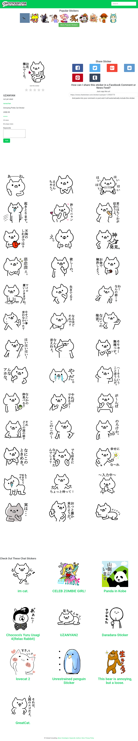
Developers (65, 738)
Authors (78, 738)
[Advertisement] (65, 45)
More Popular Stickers (69, 25)
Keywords (72, 738)
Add (6, 141)
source (5, 116)
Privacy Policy (89, 738)
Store (83, 738)
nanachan (7, 103)
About (59, 738)
